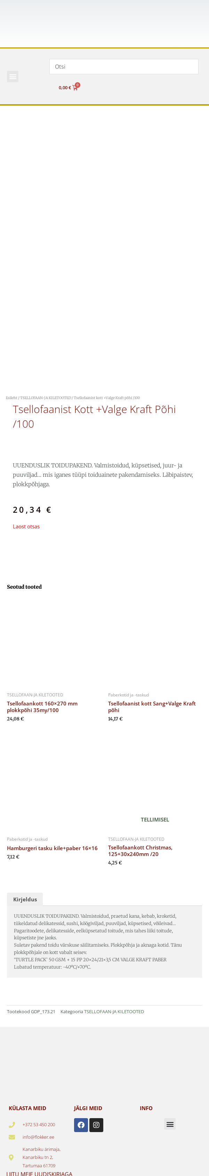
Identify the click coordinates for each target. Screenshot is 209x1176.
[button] (12, 76)
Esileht (11, 398)
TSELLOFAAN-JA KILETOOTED (45, 398)
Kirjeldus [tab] (25, 899)
